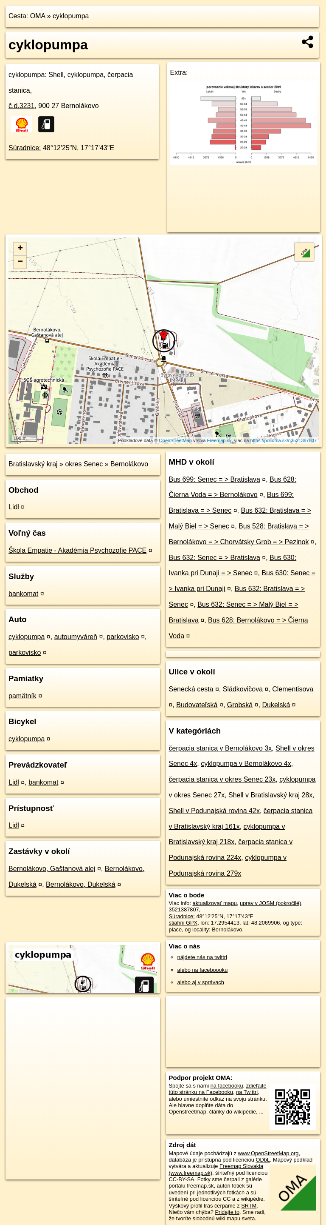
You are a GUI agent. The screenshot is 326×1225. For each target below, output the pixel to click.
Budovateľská (196, 704)
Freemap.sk (219, 440)
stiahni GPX (183, 922)
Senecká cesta (191, 689)
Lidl (13, 507)
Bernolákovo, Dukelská (80, 884)
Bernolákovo (129, 464)
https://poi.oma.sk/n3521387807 (283, 440)
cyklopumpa (71, 16)
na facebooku (227, 1085)
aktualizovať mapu (215, 903)
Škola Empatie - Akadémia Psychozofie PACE (77, 550)
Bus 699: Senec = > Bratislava (214, 479)
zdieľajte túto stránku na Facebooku (218, 1088)
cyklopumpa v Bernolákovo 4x (246, 763)
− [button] (20, 262)
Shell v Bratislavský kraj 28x (270, 795)
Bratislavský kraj (33, 464)
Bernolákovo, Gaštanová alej (52, 868)
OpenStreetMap (175, 440)
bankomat (23, 593)
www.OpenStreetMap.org (268, 1153)
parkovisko (123, 636)
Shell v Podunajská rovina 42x (214, 810)
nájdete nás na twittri (202, 957)
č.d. (21, 105)
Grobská (240, 704)
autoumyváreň (75, 636)
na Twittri (247, 1092)
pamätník (22, 696)
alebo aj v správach (200, 982)
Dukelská (276, 704)
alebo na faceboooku (202, 970)
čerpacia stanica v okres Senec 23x (222, 779)
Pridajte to (227, 1212)
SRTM (248, 1205)
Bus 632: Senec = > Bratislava (214, 557)
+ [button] (20, 249)
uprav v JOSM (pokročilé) (270, 903)
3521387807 (184, 909)
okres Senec (84, 464)
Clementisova (292, 689)
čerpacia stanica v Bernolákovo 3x (220, 748)
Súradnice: (24, 147)
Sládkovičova (243, 689)
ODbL (263, 1159)
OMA (37, 16)
